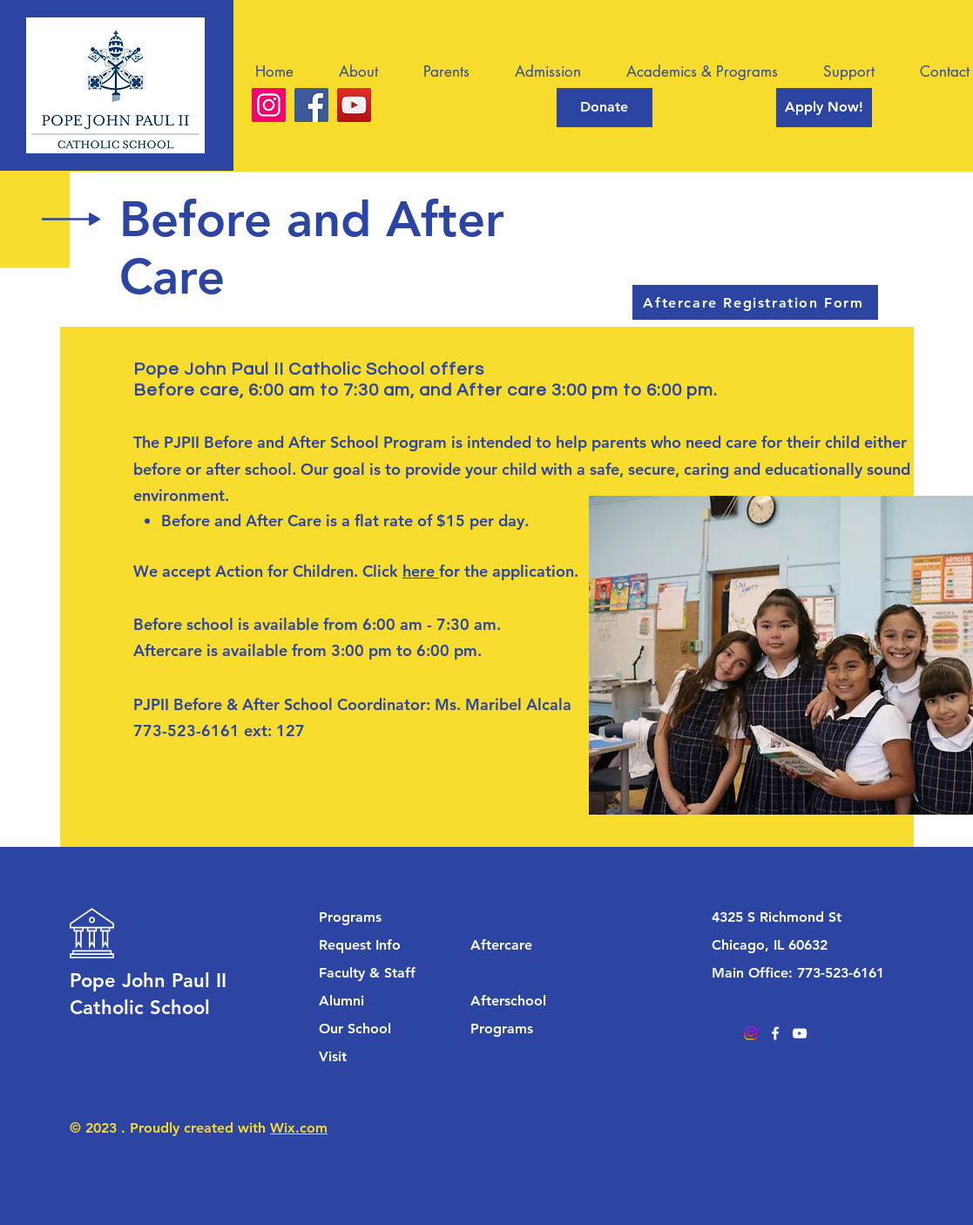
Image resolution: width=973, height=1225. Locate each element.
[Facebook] (311, 105)
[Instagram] (269, 105)
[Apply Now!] (824, 107)
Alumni (341, 1000)
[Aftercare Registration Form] (755, 302)
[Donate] (604, 107)
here (420, 571)
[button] (368, 72)
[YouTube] (354, 105)
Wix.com (299, 1128)
